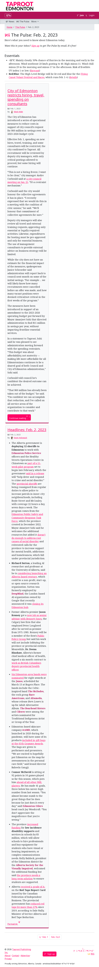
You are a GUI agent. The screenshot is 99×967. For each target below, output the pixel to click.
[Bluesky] (90, 950)
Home (9, 27)
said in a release (35, 473)
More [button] (34, 21)
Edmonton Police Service (26, 453)
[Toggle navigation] (8, 15)
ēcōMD (26, 729)
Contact (15, 955)
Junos (19, 681)
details (73, 77)
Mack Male (18, 111)
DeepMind (17, 593)
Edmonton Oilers (33, 806)
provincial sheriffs (27, 483)
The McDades (36, 691)
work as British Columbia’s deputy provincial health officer (26, 666)
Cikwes (20, 711)
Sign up (35, 45)
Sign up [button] (49, 954)
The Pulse (22, 21)
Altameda (36, 698)
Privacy (8, 958)
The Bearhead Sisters (32, 708)
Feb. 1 (43, 937)
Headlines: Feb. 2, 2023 (26, 429)
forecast (34, 70)
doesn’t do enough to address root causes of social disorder (29, 538)
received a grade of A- (33, 886)
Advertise (25, 955)
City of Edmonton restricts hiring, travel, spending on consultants (25, 97)
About (7, 955)
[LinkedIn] (80, 950)
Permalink (14, 924)
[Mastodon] (87, 950)
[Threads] (93, 950)
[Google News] (74, 950)
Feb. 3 (55, 937)
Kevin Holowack (20, 437)
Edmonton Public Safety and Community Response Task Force (27, 518)
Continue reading (19, 417)
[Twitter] (77, 950)
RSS (92, 953)
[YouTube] (83, 950)
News (10, 21)
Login (90, 15)
